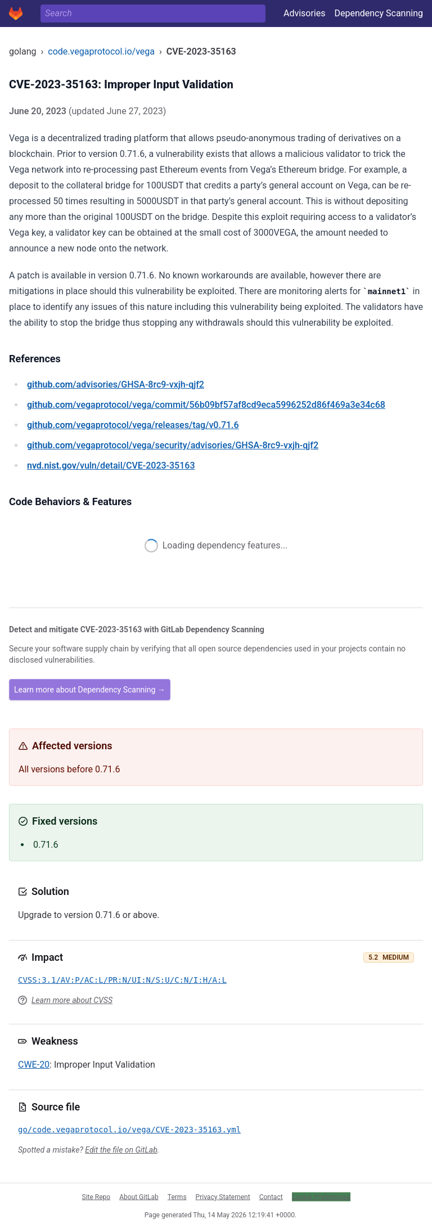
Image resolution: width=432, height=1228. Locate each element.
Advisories (305, 13)
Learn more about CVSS (72, 1000)
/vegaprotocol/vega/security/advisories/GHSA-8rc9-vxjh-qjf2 (172, 445)
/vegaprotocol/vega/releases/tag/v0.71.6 (133, 425)
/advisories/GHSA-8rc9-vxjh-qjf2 (115, 384)
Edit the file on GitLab (121, 1149)
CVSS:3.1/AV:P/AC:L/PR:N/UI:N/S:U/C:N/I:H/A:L (122, 979)
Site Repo (96, 1196)
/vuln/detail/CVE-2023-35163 (111, 465)
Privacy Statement (223, 1196)
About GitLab (139, 1196)
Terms (177, 1196)
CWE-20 (34, 1064)
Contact (271, 1196)
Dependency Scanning (378, 13)
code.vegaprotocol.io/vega (101, 51)
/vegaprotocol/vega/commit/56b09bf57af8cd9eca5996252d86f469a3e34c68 (206, 404)
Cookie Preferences (321, 1196)
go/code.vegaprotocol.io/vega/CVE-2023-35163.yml (129, 1129)
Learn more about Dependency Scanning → (89, 689)
